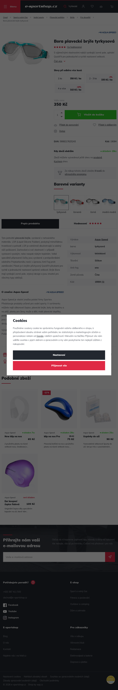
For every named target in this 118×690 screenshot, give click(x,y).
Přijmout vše (59, 366)
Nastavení (59, 355)
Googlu (40, 336)
